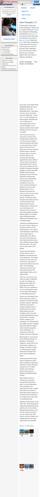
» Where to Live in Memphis (7, 62)
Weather (32, 8)
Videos (24, 18)
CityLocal (9, 4)
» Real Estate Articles (5, 47)
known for (34, 34)
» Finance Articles (5, 49)
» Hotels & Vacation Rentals (7, 54)
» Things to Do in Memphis (7, 60)
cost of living (25, 40)
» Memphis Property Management (8, 68)
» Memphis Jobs (4, 63)
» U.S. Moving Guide (5, 50)
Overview (24, 8)
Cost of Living (26, 15)
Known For (25, 11)
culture (21, 42)
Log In (31, 1)
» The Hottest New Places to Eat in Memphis (8, 66)
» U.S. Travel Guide (5, 52)
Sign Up (36, 1)
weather (36, 30)
